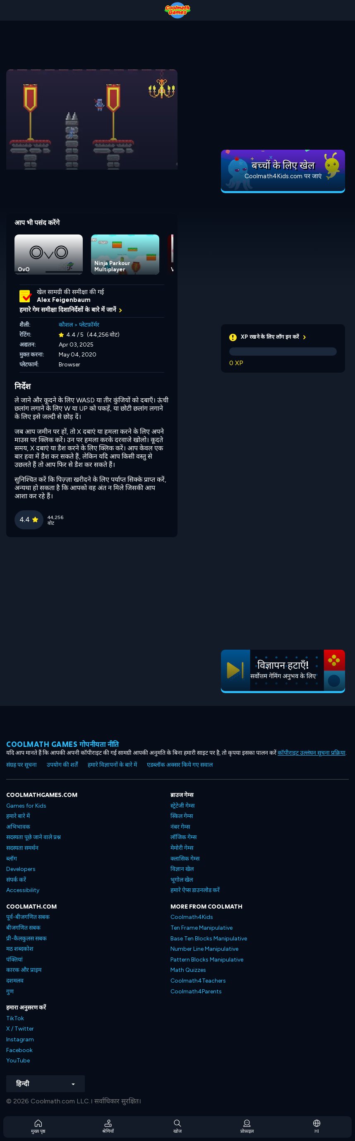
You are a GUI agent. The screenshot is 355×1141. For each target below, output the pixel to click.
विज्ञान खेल (182, 869)
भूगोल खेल (181, 879)
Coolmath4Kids (191, 917)
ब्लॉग (11, 858)
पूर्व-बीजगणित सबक (28, 917)
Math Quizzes (188, 970)
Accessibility (22, 890)
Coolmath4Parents (196, 991)
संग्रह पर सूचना (21, 764)
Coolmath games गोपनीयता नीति (62, 744)
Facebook (19, 1050)
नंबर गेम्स (180, 826)
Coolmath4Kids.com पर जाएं (283, 176)
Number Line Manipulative (204, 948)
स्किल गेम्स (181, 816)
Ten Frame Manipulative (201, 927)
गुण (10, 991)
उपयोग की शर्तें (62, 764)
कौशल (66, 324)
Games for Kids (26, 805)
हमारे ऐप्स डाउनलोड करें (195, 890)
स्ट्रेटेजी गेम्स (182, 805)
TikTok (15, 1018)
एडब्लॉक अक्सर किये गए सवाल (180, 764)
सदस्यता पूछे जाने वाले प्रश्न (33, 837)
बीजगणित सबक (23, 927)
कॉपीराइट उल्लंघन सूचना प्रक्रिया (311, 752)
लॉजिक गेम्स (183, 837)
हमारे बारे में (18, 816)
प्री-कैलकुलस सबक (26, 938)
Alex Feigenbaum (64, 300)
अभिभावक (18, 826)
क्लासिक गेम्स (184, 858)
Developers (21, 869)
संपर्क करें (16, 879)
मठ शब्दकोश (20, 948)
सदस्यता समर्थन (22, 848)
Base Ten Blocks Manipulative (208, 938)
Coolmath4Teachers (198, 980)
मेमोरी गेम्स (181, 848)
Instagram (20, 1039)
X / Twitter (20, 1028)
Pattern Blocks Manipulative (206, 959)
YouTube (18, 1060)
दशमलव (15, 980)
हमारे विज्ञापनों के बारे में (112, 764)
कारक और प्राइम (23, 970)
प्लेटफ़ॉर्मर (89, 324)
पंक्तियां (14, 959)
